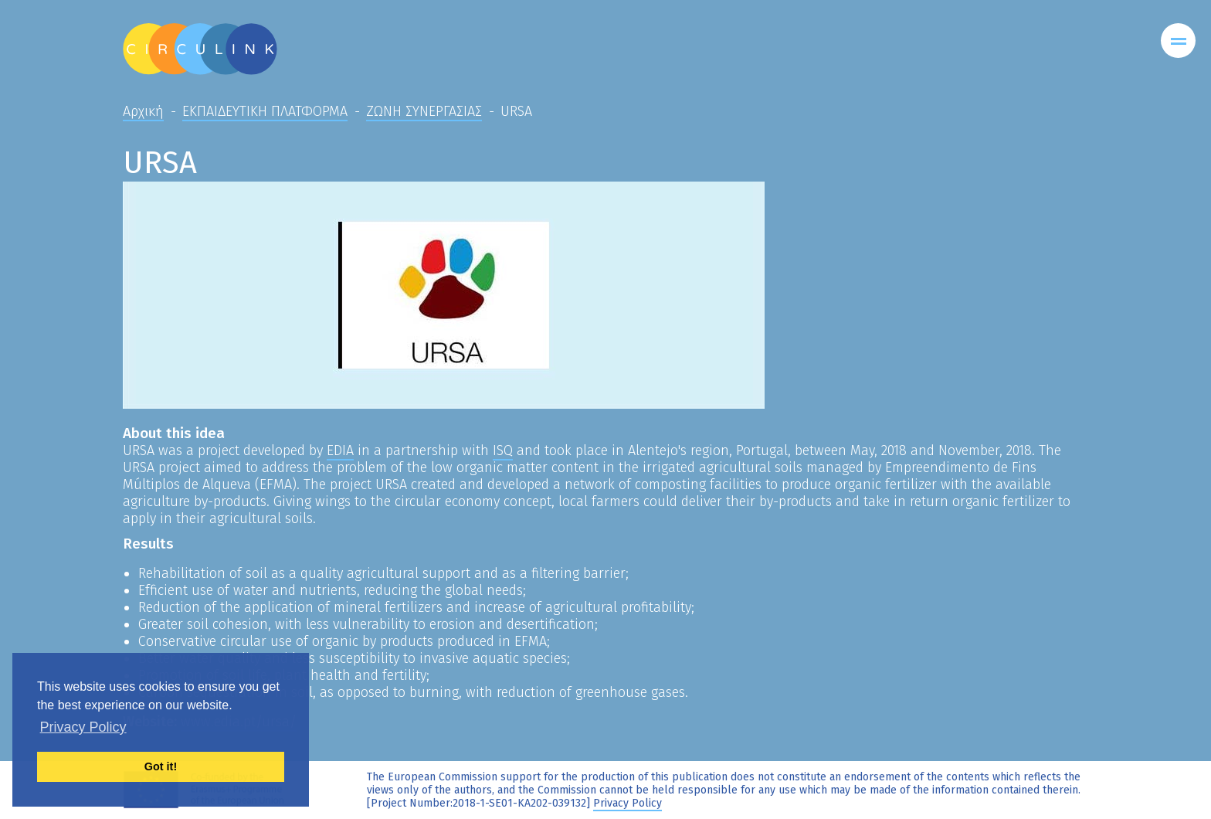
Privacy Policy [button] (83, 727)
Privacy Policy (627, 803)
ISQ (503, 450)
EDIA (340, 450)
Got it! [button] (160, 766)
